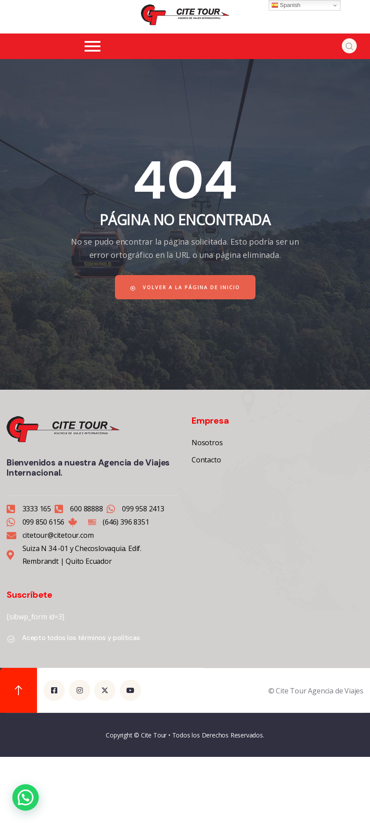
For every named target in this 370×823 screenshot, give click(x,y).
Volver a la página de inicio (185, 287)
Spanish (285, 5)
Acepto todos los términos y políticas (81, 637)
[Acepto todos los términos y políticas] (11, 639)
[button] (25, 797)
